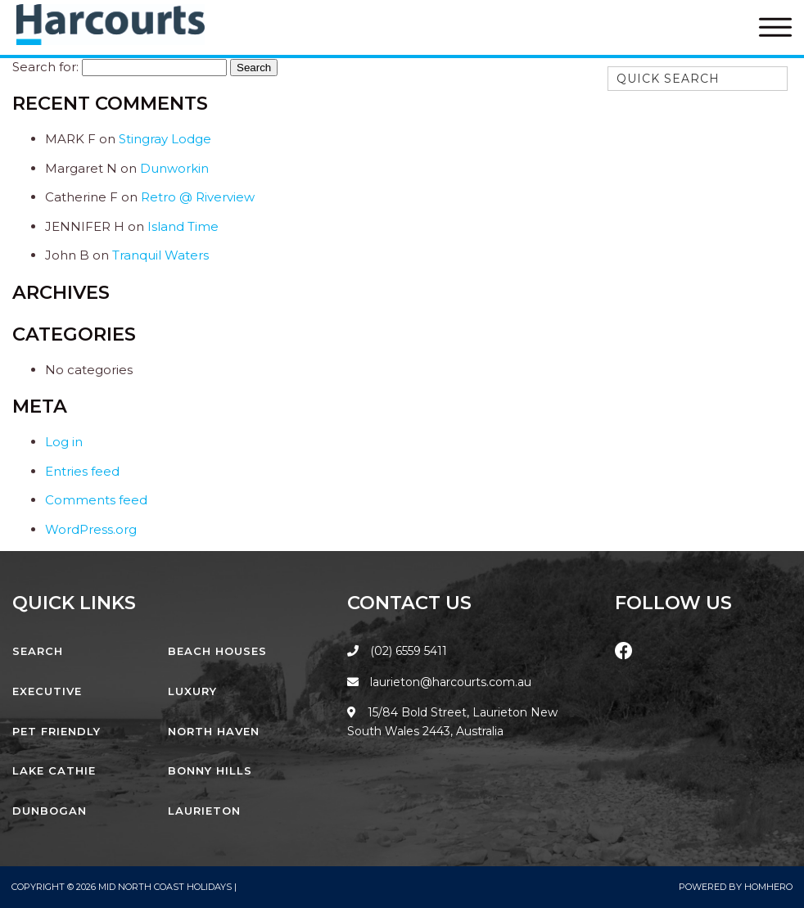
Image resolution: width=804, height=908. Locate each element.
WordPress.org (91, 529)
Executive (47, 691)
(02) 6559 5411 (408, 651)
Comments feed (96, 500)
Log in (64, 441)
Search (37, 650)
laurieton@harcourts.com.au (439, 682)
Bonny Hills (210, 770)
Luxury (192, 691)
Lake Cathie (54, 770)
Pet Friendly (56, 731)
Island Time (183, 226)
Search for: (45, 67)
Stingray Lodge (165, 139)
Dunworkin (174, 168)
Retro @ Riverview (198, 197)
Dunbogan (49, 810)
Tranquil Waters (160, 255)
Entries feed (82, 471)
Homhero (768, 886)
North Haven (214, 731)
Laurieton (204, 810)
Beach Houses (217, 650)
